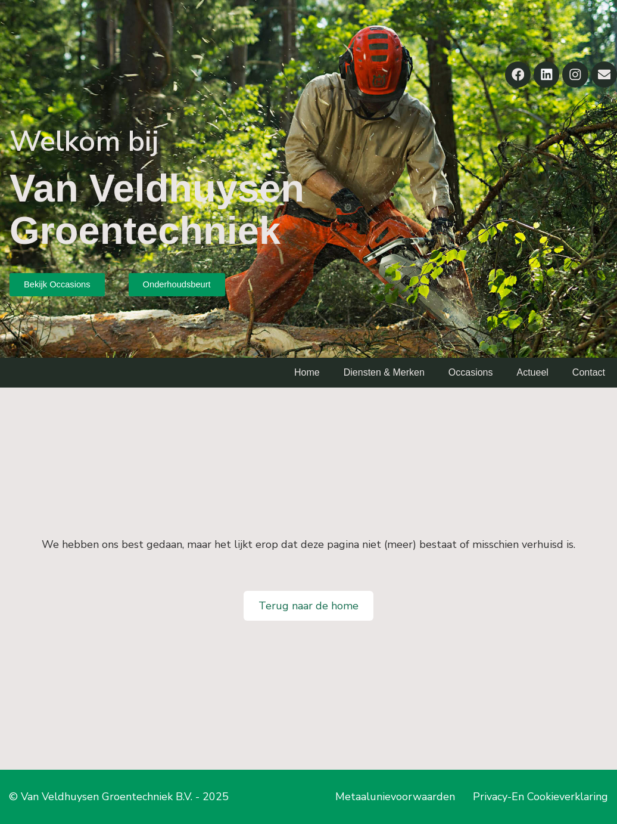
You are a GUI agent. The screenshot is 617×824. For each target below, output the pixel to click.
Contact (588, 372)
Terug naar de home (308, 606)
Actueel (532, 372)
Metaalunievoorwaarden (395, 796)
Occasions (470, 372)
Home (307, 372)
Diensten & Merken (384, 372)
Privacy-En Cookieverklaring (540, 796)
